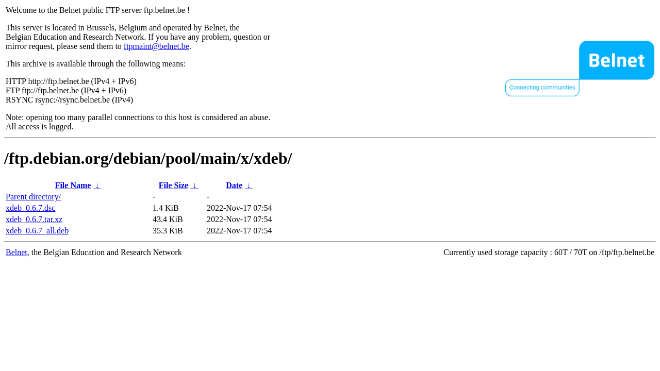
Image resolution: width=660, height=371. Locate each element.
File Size (173, 185)
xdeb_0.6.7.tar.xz (34, 219)
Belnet (16, 252)
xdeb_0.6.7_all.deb (37, 230)
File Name (73, 185)
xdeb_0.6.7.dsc (30, 208)
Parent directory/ (33, 196)
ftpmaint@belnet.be (156, 46)
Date (234, 185)
